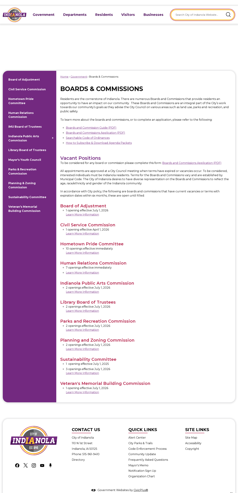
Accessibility (193, 437)
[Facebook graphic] (17, 459)
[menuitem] (44, 8)
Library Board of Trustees (27, 144)
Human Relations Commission (21, 109)
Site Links (197, 423)
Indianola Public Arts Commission (23, 132)
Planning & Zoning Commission (22, 179)
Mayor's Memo (138, 459)
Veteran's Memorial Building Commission (24, 203)
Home (64, 70)
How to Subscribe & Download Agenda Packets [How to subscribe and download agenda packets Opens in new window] (99, 137)
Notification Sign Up (142, 464)
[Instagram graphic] (34, 459)
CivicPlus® (141, 484)
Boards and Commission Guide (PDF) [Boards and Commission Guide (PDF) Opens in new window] (91, 121)
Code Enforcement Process (147, 443)
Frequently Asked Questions (148, 454)
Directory (78, 454)
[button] (228, 9)
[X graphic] (26, 459)
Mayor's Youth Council (24, 154)
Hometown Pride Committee (21, 95)
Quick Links (142, 423)
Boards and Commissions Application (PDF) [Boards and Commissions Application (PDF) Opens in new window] (95, 127)
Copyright (192, 443)
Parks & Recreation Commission (22, 165)
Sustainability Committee (27, 191)
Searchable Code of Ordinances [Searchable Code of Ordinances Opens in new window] (88, 132)
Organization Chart (141, 470)
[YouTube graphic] (42, 459)
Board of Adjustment (24, 73)
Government (79, 70)
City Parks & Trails (140, 437)
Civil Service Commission (27, 83)
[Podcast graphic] (50, 459)
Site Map (191, 431)
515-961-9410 (90, 448)
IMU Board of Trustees (25, 120)
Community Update (142, 448)
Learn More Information (82, 208)
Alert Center (137, 431)
